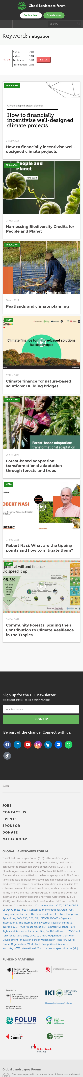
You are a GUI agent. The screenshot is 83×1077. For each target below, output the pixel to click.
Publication (20, 61)
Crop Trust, (67, 910)
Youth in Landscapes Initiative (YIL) (57, 948)
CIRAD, (7, 910)
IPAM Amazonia (28, 927)
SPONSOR (11, 826)
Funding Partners (18, 959)
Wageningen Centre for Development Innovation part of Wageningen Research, (38, 938)
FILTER (43, 60)
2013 (32, 52)
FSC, (26, 918)
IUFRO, (42, 927)
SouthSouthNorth (56, 931)
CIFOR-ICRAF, (70, 906)
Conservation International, (45, 910)
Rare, (72, 927)
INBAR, (7, 927)
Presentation (20, 65)
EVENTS (10, 819)
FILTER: (6, 60)
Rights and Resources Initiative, (21, 931)
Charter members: (45, 906)
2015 (32, 61)
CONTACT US (14, 812)
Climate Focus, (20, 910)
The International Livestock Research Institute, (46, 923)
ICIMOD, (45, 918)
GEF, (32, 918)
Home (6, 786)
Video (20, 56)
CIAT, (59, 906)
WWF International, (25, 948)
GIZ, (37, 918)
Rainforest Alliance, (58, 927)
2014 (32, 56)
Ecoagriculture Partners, (17, 914)
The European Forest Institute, (48, 914)
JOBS (7, 806)
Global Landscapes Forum (47, 6)
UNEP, (43, 936)
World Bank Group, (38, 944)
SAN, (43, 931)
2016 (32, 65)
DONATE (10, 832)
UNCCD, (35, 936)
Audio (20, 52)
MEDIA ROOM (15, 839)
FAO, (20, 918)
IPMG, (15, 927)
